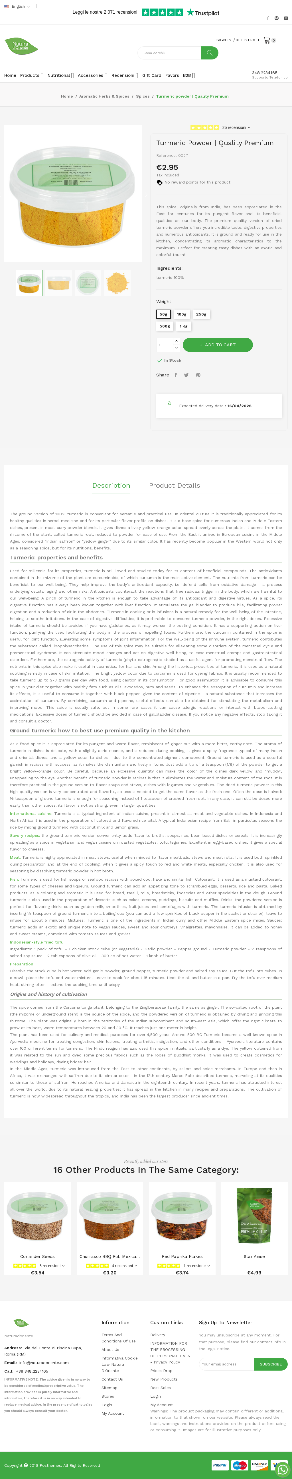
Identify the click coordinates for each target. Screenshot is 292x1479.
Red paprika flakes (182, 1256)
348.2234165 (264, 72)
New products (164, 1379)
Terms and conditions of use (119, 1337)
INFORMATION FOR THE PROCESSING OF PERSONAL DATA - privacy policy (170, 1352)
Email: (11, 1362)
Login (107, 1404)
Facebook (268, 18)
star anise (254, 1256)
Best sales (160, 1387)
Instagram (286, 18)
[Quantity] (164, 345)
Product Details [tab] (174, 485)
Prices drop (161, 1370)
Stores (108, 1396)
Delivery (157, 1334)
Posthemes (50, 1465)
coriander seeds (37, 1256)
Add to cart (220, 344)
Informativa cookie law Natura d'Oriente (120, 1364)
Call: (9, 1371)
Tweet (187, 375)
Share (176, 375)
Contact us (112, 1379)
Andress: (13, 1348)
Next (146, 194)
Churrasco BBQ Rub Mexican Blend (110, 1256)
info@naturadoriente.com (44, 1362)
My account (113, 1413)
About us (110, 1349)
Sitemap (109, 1387)
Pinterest (277, 18)
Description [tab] (111, 485)
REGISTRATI (247, 40)
